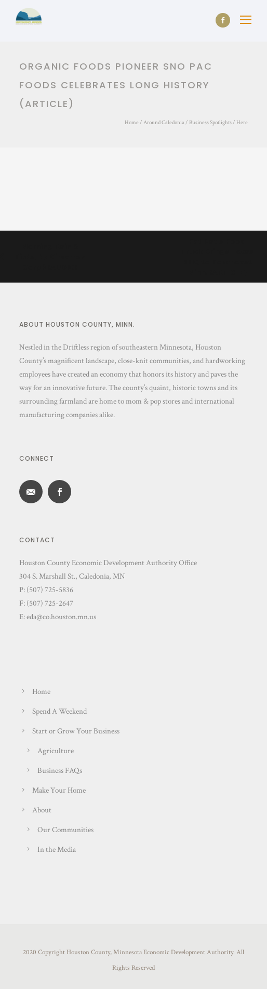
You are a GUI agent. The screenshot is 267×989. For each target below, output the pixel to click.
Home (132, 122)
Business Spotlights (210, 122)
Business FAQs (59, 771)
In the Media (56, 849)
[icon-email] (33, 491)
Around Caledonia (163, 122)
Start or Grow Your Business (75, 731)
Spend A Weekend (59, 711)
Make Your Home (59, 790)
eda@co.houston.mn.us (61, 617)
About (41, 810)
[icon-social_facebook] (223, 20)
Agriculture (55, 751)
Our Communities (65, 830)
